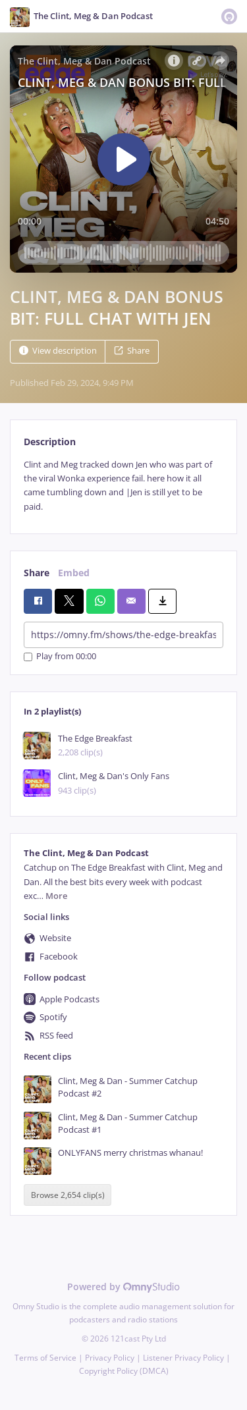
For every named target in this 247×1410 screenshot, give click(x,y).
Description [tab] (50, 441)
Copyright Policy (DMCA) (124, 1370)
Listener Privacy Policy (183, 1357)
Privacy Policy (109, 1357)
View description (58, 350)
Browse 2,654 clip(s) (68, 1195)
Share (132, 350)
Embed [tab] (74, 572)
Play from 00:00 (60, 657)
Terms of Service (45, 1357)
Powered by (123, 1286)
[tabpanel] (123, 486)
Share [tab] (36, 572)
